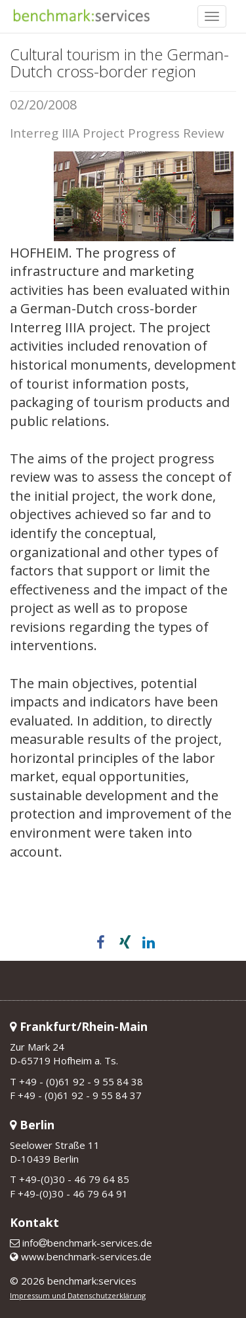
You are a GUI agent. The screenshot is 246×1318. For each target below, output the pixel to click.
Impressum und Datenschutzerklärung (78, 1295)
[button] (99, 942)
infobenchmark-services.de (81, 1242)
